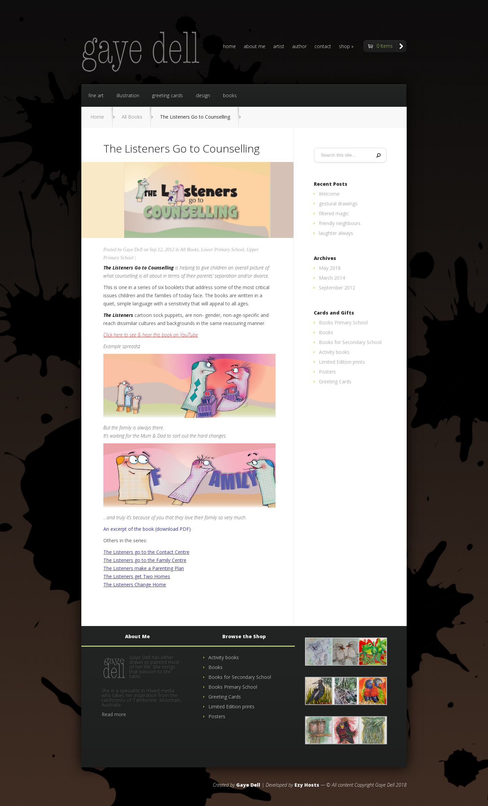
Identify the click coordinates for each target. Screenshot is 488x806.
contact (322, 46)
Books (326, 332)
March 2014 (332, 278)
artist (278, 46)
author (299, 46)
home (229, 46)
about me (254, 46)
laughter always (336, 233)
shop (344, 46)
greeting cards (167, 95)
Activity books (334, 352)
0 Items (385, 46)
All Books (132, 117)
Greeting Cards (335, 381)
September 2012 (337, 287)
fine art (96, 95)
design (203, 95)
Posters (327, 371)
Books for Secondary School (350, 342)
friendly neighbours (340, 223)
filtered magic (334, 213)
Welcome (329, 193)
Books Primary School (343, 322)
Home (97, 117)
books (230, 95)
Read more (114, 714)
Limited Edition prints (342, 362)
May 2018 (330, 268)
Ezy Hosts (306, 785)
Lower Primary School (222, 249)
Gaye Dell (132, 249)
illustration (128, 95)
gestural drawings (338, 203)
